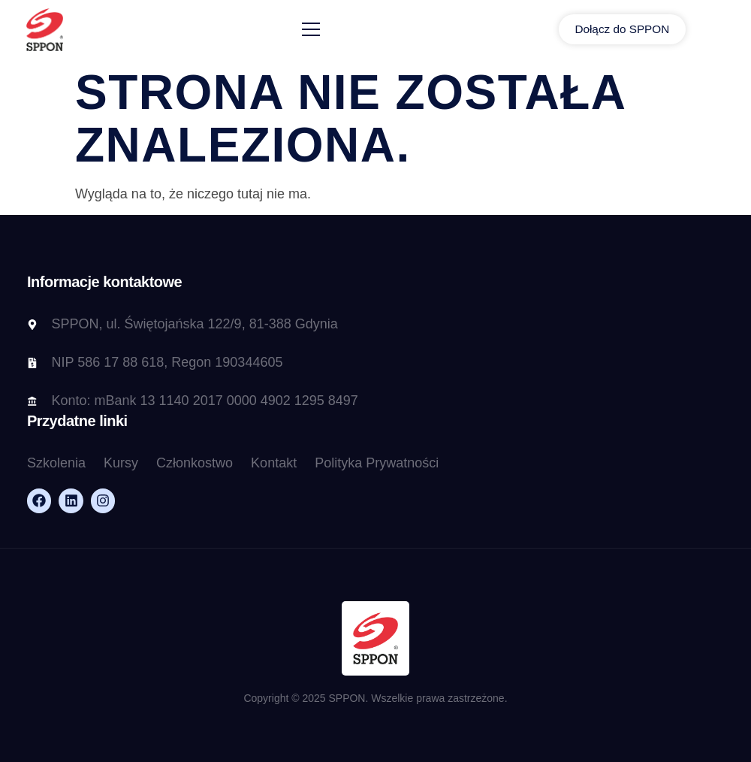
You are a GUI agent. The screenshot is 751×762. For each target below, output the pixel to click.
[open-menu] (324, 30)
